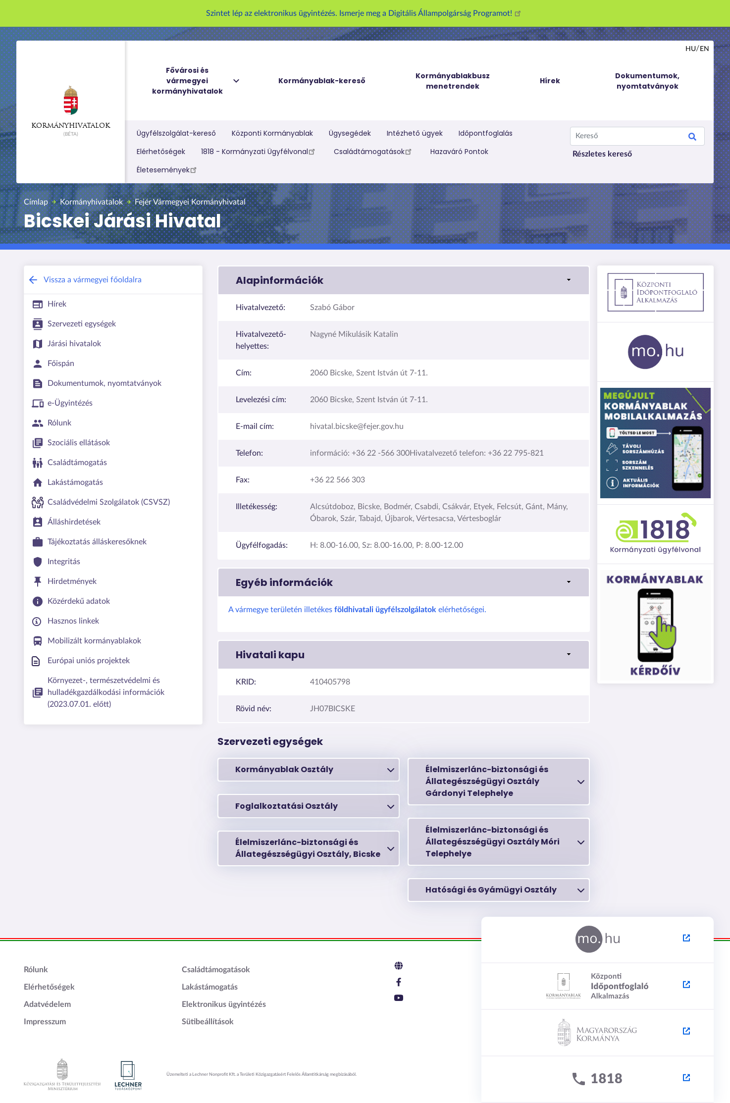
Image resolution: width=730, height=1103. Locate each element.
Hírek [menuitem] (550, 81)
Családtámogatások (374, 151)
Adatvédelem (47, 1004)
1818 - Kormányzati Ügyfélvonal (259, 151)
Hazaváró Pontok (459, 152)
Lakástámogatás (210, 987)
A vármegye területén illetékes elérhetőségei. (357, 610)
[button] (403, 280)
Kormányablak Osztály (314, 770)
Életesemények (168, 169)
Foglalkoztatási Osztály (314, 806)
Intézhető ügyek (415, 133)
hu (690, 49)
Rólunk (36, 970)
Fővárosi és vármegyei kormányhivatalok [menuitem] (196, 81)
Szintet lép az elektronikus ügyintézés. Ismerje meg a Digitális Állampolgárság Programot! (365, 13)
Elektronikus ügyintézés (224, 1004)
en (704, 49)
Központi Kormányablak (272, 133)
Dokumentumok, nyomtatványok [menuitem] (647, 81)
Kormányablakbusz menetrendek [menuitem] (453, 81)
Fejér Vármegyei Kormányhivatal (190, 202)
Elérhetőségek (161, 152)
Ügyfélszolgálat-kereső (176, 133)
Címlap (36, 202)
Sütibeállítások (208, 1022)
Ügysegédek (350, 133)
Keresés (692, 138)
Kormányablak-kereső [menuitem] (321, 81)
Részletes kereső (602, 154)
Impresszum (45, 1022)
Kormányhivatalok (70, 107)
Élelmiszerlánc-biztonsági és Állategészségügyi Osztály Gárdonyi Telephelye (504, 781)
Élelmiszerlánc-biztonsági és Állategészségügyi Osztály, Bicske (314, 848)
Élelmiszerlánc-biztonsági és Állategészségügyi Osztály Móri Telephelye (504, 841)
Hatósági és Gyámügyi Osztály (504, 890)
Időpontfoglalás (486, 133)
